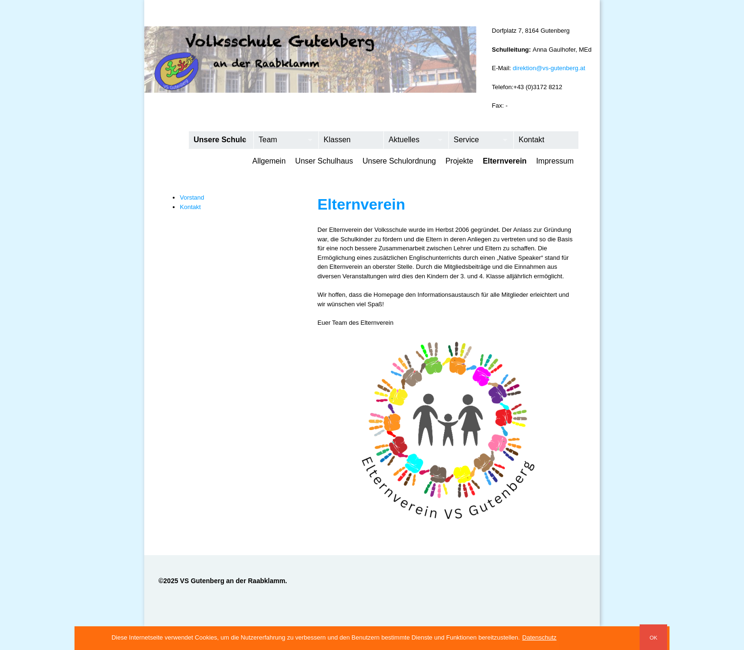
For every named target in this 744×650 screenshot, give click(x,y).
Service (478, 140)
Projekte (460, 161)
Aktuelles (413, 140)
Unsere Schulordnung (399, 161)
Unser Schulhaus (324, 161)
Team (283, 140)
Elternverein (504, 161)
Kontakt (531, 140)
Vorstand (192, 197)
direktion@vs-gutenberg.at (549, 68)
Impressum (555, 161)
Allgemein (269, 161)
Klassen (337, 140)
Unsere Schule (218, 140)
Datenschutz (539, 637)
